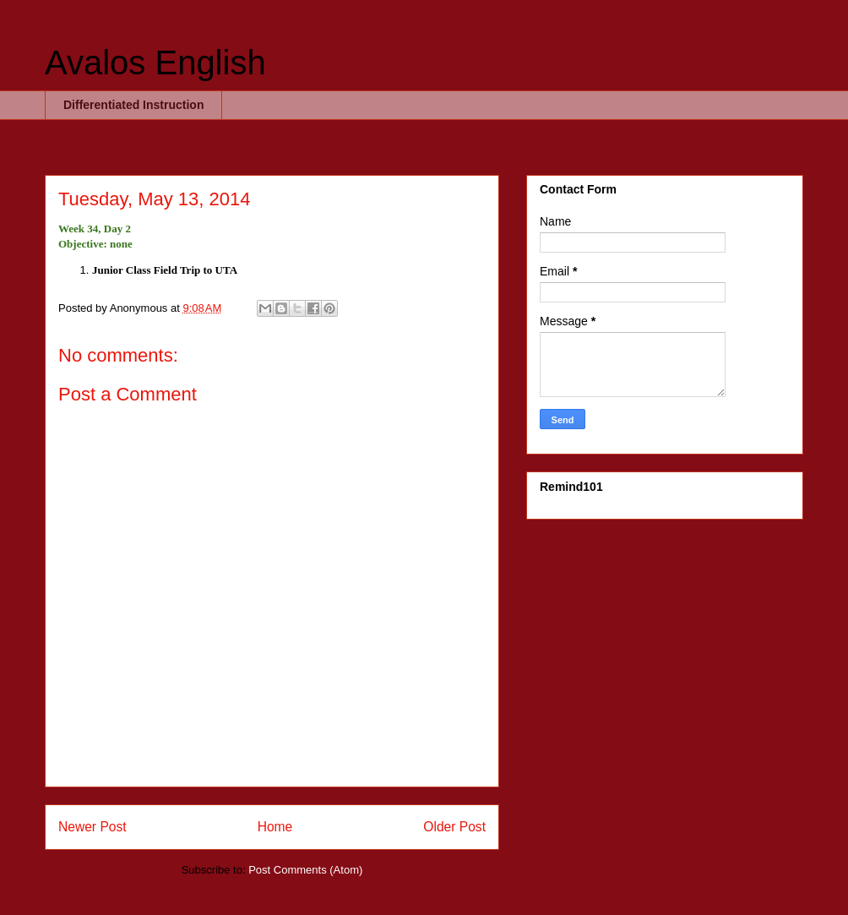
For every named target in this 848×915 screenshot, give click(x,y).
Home (275, 827)
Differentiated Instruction (133, 105)
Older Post (454, 827)
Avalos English (155, 62)
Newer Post (92, 827)
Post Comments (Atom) (305, 869)
